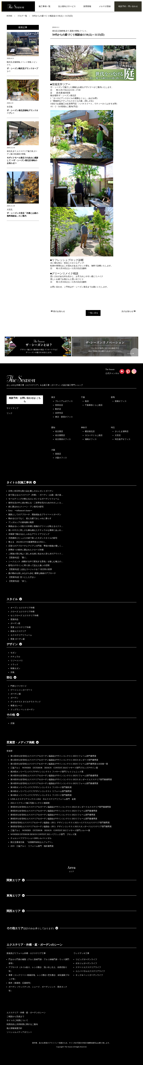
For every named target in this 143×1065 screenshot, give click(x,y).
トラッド (14, 664)
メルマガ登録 (105, 6)
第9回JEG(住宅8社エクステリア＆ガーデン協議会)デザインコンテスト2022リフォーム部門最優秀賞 (53, 811)
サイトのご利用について (17, 1020)
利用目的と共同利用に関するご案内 (22, 1024)
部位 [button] (11, 677)
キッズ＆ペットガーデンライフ (89, 975)
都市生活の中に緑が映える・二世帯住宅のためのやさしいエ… (35, 503)
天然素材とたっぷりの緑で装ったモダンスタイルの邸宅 (32, 538)
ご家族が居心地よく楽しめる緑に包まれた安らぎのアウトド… (35, 554)
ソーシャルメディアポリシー (19, 1032)
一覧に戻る (93, 313)
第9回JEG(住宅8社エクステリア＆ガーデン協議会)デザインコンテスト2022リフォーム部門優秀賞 (52, 815)
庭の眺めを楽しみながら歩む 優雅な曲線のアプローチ (32, 573)
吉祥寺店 (59, 413)
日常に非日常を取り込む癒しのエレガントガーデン (30, 491)
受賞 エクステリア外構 (20, 627)
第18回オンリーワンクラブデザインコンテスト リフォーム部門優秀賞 (41, 791)
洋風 (12, 672)
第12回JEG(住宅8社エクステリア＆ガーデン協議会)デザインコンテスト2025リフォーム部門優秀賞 (53, 756)
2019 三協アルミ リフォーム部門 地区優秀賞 (31, 846)
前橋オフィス (121, 401)
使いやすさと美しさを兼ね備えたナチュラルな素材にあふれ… (35, 530)
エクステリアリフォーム (21, 635)
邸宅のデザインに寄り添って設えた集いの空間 (28, 565)
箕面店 (58, 454)
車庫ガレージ (16, 706)
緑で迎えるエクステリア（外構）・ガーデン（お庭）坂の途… (35, 495)
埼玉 (113, 427)
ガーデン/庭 (15, 694)
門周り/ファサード (18, 686)
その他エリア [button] (32, 928)
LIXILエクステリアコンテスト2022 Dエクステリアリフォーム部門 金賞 (43, 799)
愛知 (53, 427)
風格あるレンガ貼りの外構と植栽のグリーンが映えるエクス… (35, 526)
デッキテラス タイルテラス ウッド (25, 702)
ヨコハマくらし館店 (94, 435)
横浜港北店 (90, 431)
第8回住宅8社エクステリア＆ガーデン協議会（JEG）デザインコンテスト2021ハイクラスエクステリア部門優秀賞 (60, 823)
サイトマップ (12, 408)
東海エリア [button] (16, 895)
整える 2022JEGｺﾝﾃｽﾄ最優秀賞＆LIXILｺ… (27, 542)
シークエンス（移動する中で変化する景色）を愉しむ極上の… (35, 561)
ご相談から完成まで (15, 1016)
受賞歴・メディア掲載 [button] (23, 742)
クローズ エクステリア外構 (22, 612)
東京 (53, 397)
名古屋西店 (60, 435)
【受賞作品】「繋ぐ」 (18, 558)
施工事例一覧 (44, 6)
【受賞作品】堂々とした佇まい (22, 577)
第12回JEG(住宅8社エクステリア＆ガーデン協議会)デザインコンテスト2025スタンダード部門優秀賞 (54, 760)
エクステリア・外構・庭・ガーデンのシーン (34, 944)
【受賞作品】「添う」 (18, 581)
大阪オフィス (61, 458)
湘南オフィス (91, 439)
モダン (13, 653)
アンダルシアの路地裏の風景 (21, 522)
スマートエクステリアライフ (88, 967)
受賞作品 (14, 619)
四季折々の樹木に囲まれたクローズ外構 (26, 550)
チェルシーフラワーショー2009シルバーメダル (31, 838)
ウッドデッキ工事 (81, 953)
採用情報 (87, 6)
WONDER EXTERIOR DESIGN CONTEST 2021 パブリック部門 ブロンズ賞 (43, 834)
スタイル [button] (14, 599)
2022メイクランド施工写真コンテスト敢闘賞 (30, 803)
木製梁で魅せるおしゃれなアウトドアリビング (28, 534)
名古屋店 (59, 431)
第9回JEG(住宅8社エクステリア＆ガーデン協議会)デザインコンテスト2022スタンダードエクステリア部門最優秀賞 (60, 807)
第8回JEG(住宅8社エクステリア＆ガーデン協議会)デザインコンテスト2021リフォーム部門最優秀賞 (53, 819)
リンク (9, 413)
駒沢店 (58, 409)
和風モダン (15, 668)
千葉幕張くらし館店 (94, 405)
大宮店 (118, 435)
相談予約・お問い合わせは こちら (25, 400)
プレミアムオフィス (64, 401)
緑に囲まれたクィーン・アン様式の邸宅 (26, 507)
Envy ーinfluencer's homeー (20, 511)
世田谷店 (59, 405)
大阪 (53, 450)
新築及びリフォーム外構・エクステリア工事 (26, 953)
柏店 (87, 401)
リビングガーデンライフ (86, 959)
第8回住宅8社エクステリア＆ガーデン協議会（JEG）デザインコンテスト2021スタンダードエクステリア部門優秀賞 (61, 826)
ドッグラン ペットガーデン (22, 710)
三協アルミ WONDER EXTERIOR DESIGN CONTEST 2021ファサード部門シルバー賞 (50, 830)
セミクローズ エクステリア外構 (24, 615)
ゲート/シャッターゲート (21, 690)
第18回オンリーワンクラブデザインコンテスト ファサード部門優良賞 (41, 787)
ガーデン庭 (15, 623)
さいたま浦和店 (121, 431)
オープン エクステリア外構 (22, 608)
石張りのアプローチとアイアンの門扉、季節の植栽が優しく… (35, 546)
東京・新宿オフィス (64, 417)
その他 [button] (13, 714)
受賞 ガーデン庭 (17, 639)
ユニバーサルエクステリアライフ (90, 971)
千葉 (83, 397)
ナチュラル (15, 657)
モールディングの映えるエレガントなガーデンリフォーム (33, 499)
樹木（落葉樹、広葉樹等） (20, 983)
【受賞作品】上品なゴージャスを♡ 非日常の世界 (31, 569)
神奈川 (84, 427)
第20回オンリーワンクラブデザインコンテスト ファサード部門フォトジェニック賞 (46, 772)
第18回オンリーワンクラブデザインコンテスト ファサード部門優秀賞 (41, 795)
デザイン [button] (14, 644)
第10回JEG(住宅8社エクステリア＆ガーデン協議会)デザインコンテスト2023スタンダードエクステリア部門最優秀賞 (61, 779)
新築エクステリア (18, 631)
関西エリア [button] (16, 910)
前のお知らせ (57, 311)
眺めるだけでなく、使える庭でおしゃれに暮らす (29, 518)
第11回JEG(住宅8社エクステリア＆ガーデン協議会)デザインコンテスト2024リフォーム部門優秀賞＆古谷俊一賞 (59, 764)
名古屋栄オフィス (63, 439)
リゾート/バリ (16, 661)
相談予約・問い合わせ (128, 6)
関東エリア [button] (16, 880)
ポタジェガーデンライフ (86, 963)
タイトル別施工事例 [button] (21, 482)
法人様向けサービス (67, 6)
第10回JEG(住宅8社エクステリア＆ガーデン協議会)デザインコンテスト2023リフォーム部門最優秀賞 (54, 776)
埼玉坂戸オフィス (122, 439)
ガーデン (14, 698)
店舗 (12, 723)
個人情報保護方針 (14, 1028)
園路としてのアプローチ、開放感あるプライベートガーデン (34, 514)
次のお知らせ (128, 311)
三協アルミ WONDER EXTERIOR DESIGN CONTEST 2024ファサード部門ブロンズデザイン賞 (54, 768)
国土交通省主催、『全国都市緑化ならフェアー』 (31, 842)
